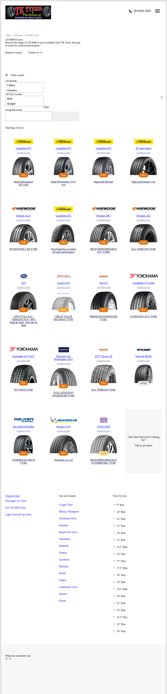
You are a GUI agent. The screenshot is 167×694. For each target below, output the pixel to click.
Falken (25, 85)
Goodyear (64, 559)
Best (25, 98)
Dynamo (25, 90)
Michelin (63, 566)
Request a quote (13, 52)
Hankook (64, 545)
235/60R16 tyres (32, 35)
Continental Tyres (68, 587)
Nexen (62, 600)
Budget (25, 103)
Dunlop (63, 552)
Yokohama (64, 539)
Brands (11, 81)
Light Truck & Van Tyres (18, 514)
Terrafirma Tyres (67, 518)
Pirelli (62, 573)
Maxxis (63, 593)
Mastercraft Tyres (68, 532)
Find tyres (18, 35)
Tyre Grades (13, 94)
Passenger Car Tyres (16, 500)
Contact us (35, 52)
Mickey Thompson (69, 511)
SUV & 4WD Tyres (15, 507)
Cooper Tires (66, 504)
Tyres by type (12, 496)
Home (8, 35)
